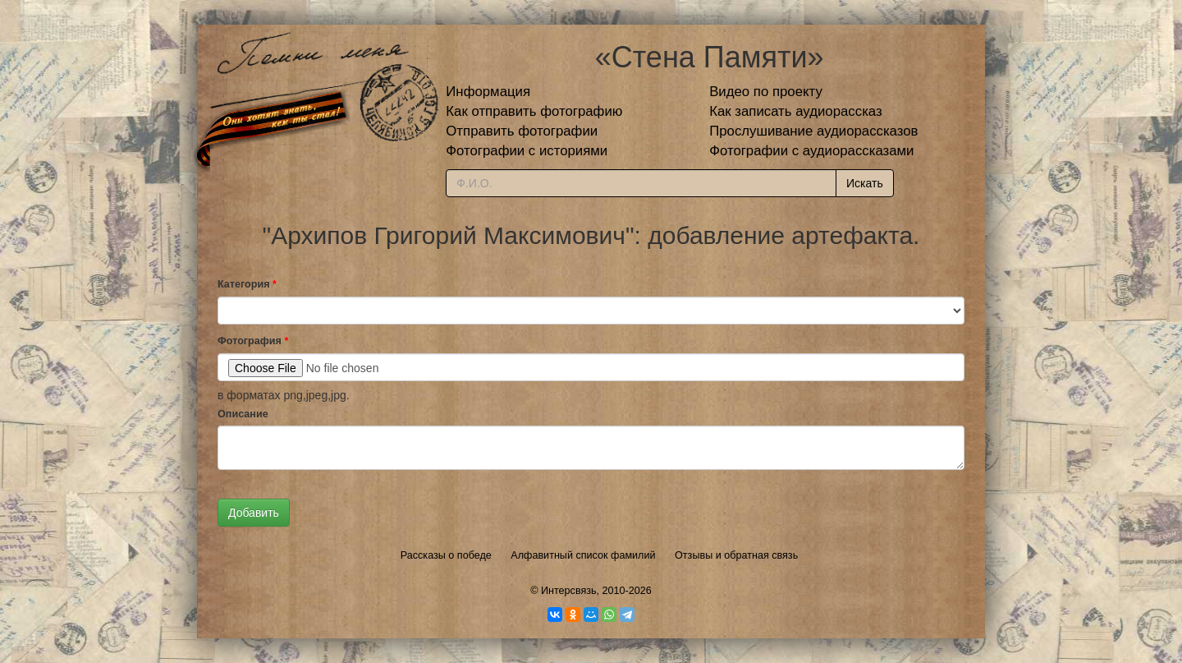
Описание (243, 414)
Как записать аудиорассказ (795, 111)
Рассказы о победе (446, 555)
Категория (247, 284)
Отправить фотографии (522, 131)
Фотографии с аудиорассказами (811, 151)
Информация (488, 91)
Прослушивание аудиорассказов (813, 131)
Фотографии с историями (526, 151)
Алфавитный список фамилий (583, 555)
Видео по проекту (765, 91)
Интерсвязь (569, 590)
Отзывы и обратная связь (736, 555)
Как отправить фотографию (534, 111)
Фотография (253, 341)
